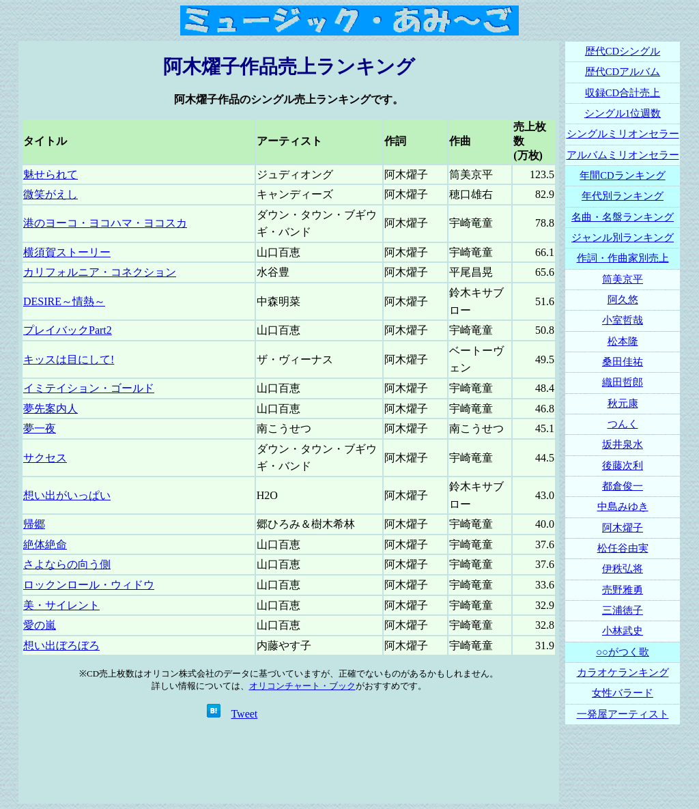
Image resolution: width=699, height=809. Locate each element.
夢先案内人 (50, 408)
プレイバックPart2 (67, 330)
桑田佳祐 (622, 361)
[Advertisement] (288, 762)
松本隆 (623, 341)
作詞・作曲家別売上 (623, 258)
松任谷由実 (622, 548)
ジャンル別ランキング (622, 237)
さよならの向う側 (67, 564)
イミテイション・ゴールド (88, 388)
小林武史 (622, 630)
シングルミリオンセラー (623, 133)
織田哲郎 (622, 382)
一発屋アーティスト (623, 714)
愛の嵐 (39, 625)
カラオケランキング (623, 672)
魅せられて (50, 174)
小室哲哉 (622, 320)
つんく (623, 423)
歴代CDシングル (622, 51)
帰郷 (34, 524)
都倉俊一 (622, 486)
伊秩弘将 (622, 568)
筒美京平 (622, 279)
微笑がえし (50, 194)
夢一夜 (39, 428)
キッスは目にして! (68, 359)
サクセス (45, 458)
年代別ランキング (623, 195)
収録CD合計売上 (622, 92)
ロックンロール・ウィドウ (88, 585)
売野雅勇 (622, 589)
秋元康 (623, 403)
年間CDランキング (622, 175)
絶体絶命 (45, 544)
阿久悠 (623, 299)
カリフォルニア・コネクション (99, 272)
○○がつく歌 (622, 652)
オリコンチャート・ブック (302, 686)
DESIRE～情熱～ (64, 301)
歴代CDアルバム (622, 71)
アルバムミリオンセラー (623, 155)
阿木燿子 (622, 527)
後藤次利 (622, 465)
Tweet (244, 714)
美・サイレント (61, 605)
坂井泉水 (622, 444)
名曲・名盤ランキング (622, 217)
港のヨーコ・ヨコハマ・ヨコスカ (105, 223)
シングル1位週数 (622, 113)
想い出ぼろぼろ (61, 645)
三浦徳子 (622, 610)
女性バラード (622, 692)
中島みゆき (622, 506)
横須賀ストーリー (67, 252)
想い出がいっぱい (67, 495)
